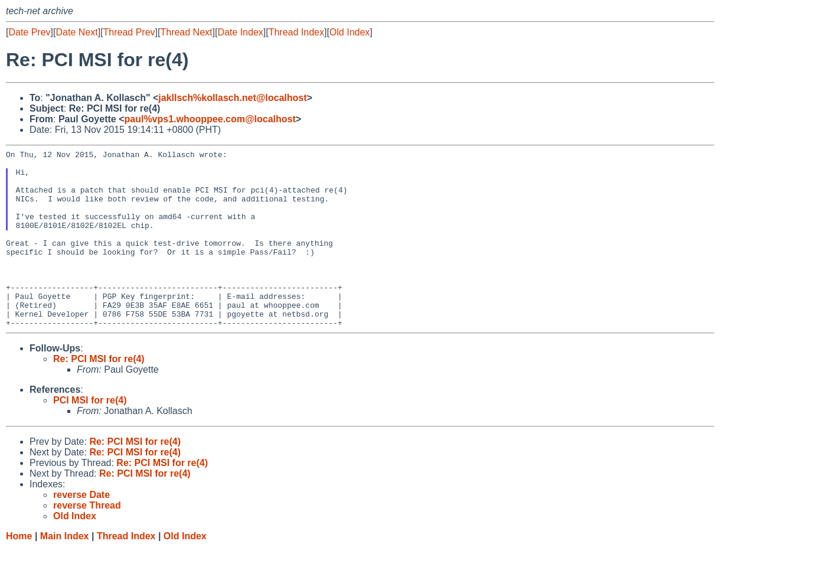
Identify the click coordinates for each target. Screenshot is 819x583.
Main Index (64, 571)
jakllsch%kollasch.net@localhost (232, 98)
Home (19, 571)
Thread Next (186, 32)
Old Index (349, 32)
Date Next (76, 32)
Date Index (240, 32)
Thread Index (296, 32)
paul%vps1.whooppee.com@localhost (209, 119)
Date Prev (29, 32)
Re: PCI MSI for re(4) (99, 394)
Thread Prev (129, 32)
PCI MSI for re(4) (89, 436)
